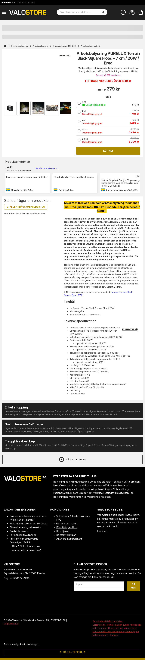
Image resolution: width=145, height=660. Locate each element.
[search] (103, 12)
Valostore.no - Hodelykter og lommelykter (115, 628)
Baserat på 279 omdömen (108, 75)
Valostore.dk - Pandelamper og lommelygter (116, 631)
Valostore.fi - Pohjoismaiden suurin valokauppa (117, 624)
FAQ (58, 519)
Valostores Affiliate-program (73, 516)
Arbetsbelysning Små (90, 46)
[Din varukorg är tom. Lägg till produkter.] (140, 12)
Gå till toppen (72, 459)
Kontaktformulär (66, 534)
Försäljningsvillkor (66, 527)
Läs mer (140, 176)
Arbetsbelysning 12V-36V (64, 46)
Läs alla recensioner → (46, 168)
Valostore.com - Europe (105, 635)
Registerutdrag (11, 623)
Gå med (133, 586)
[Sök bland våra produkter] (80, 12)
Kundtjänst (62, 531)
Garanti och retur (66, 523)
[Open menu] (4, 12)
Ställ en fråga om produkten (26, 207)
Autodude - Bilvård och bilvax (108, 621)
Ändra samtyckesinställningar (21, 644)
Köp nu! (108, 150)
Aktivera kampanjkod (69, 538)
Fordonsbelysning (19, 46)
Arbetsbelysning (40, 46)
